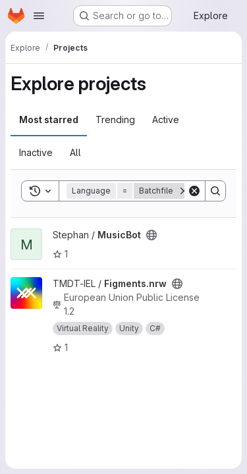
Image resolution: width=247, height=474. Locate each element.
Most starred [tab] (48, 119)
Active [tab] (165, 119)
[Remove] (184, 191)
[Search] (215, 190)
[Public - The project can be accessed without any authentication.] (151, 235)
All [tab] (75, 152)
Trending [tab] (115, 119)
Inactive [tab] (36, 152)
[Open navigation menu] (38, 15)
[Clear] (194, 191)
